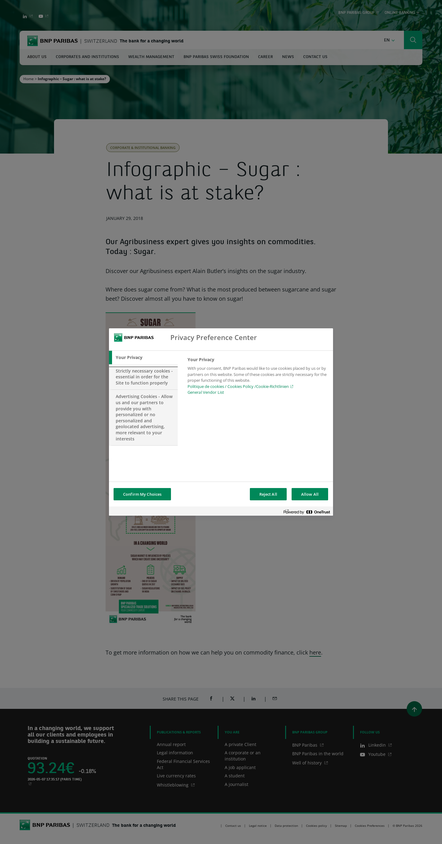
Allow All (310, 494)
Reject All (268, 494)
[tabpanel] (257, 378)
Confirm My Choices (142, 494)
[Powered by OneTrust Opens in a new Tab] (306, 512)
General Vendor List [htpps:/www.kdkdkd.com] (206, 392)
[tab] (143, 357)
